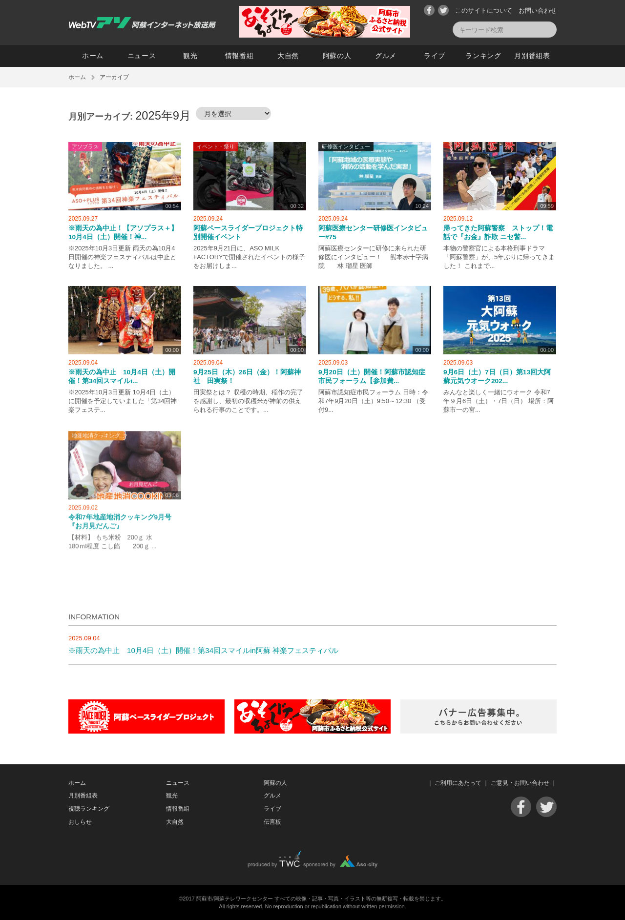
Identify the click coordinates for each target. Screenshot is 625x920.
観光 (190, 56)
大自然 (288, 56)
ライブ (434, 56)
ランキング (483, 56)
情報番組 (239, 56)
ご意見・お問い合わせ (520, 782)
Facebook (429, 10)
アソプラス (85, 146)
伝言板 (272, 821)
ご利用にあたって (458, 782)
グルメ (385, 56)
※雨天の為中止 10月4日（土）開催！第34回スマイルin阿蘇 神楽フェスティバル (203, 650)
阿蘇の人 (337, 56)
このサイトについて (483, 10)
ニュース (141, 56)
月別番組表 (532, 56)
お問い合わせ (538, 10)
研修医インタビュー (346, 146)
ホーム (93, 56)
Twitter (443, 10)
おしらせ (80, 821)
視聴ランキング (88, 808)
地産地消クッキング (96, 439)
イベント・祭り (215, 146)
